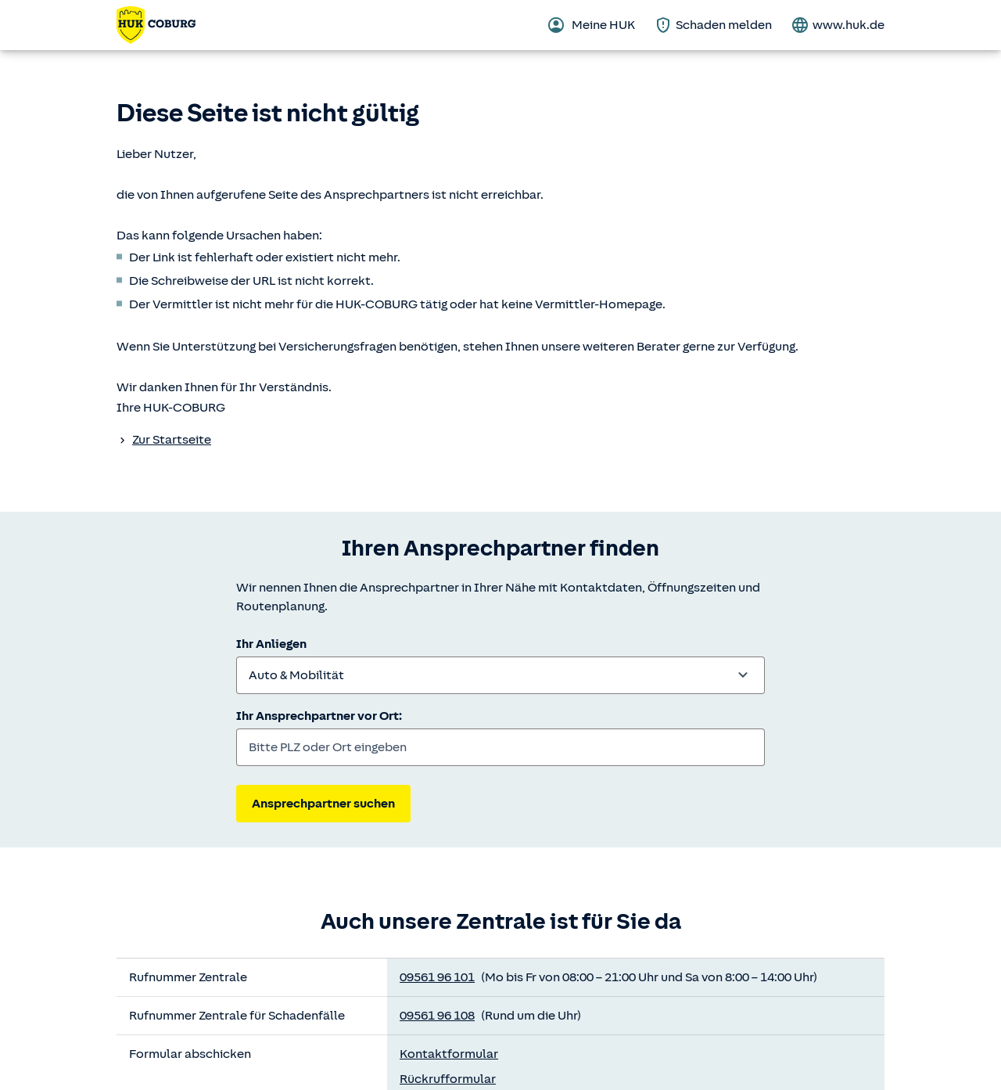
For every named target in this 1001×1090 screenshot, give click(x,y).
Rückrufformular (448, 1079)
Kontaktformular (449, 1054)
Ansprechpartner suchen (323, 804)
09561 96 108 (437, 1016)
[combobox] (500, 675)
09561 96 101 (437, 977)
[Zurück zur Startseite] (156, 25)
